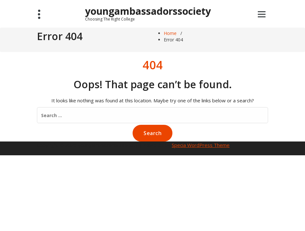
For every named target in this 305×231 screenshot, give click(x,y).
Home (170, 33)
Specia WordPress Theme (201, 145)
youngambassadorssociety (148, 13)
